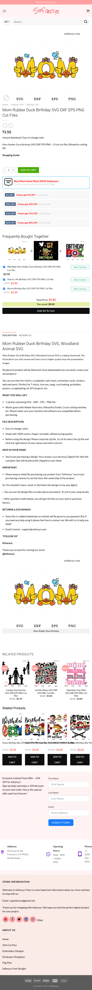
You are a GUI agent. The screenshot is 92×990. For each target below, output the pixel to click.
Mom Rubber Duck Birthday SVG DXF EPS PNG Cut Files (34, 268)
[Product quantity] (9, 170)
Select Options (80, 267)
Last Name (53, 792)
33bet (40, 920)
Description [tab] (9, 335)
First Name (53, 778)
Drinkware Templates (13, 956)
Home (5, 104)
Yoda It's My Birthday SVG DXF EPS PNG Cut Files (30, 279)
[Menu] (4, 11)
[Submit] (86, 21)
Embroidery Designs (13, 950)
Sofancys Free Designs (14, 968)
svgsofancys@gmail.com (22, 900)
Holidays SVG (17, 104)
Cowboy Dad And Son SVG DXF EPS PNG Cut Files (16, 693)
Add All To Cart (46, 310)
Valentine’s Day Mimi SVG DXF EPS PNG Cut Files (76, 693)
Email (51, 806)
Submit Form (61, 822)
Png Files (7, 962)
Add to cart (28, 170)
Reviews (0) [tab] (24, 335)
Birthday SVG (33, 104)
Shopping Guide (11, 155)
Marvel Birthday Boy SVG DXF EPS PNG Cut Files (30, 288)
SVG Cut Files (9, 944)
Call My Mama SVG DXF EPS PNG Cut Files (46, 691)
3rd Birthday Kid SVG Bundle (61, 742)
